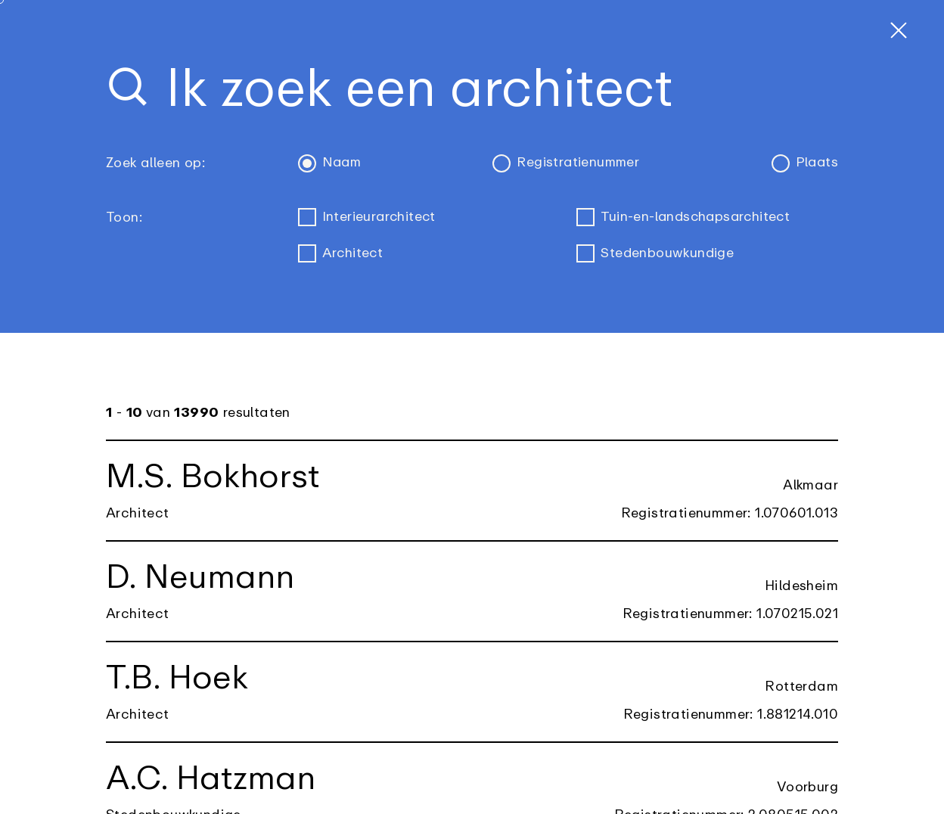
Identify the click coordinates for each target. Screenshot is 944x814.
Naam (330, 163)
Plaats (805, 163)
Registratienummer (566, 163)
